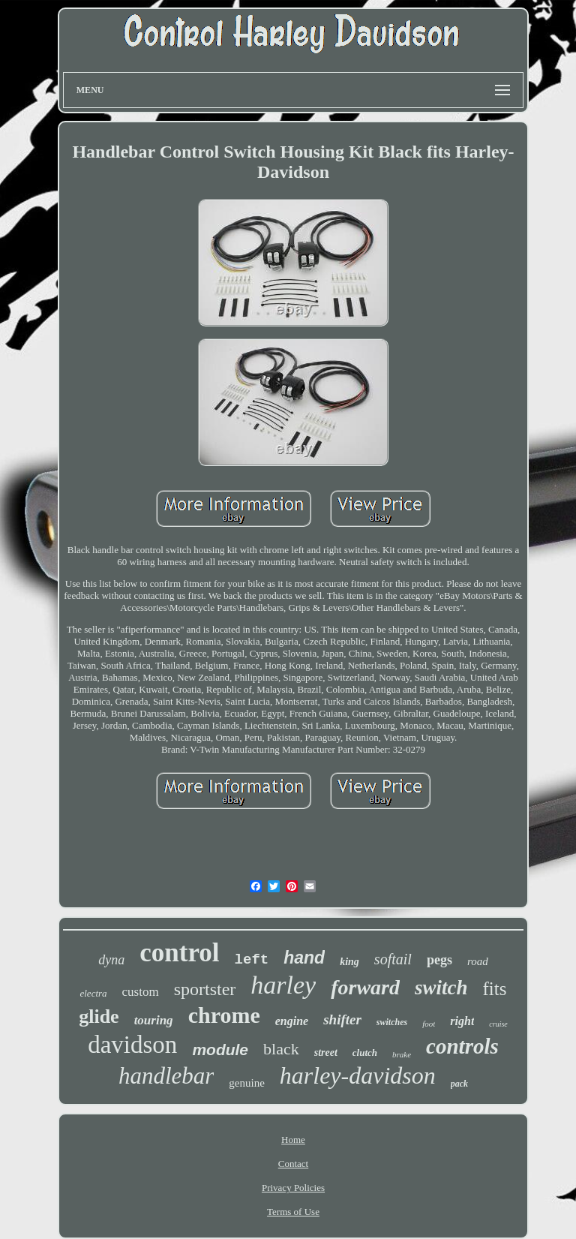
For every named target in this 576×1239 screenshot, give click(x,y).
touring (153, 1020)
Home (293, 1139)
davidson (132, 1044)
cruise (498, 1024)
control (179, 952)
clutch (364, 1052)
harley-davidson (358, 1075)
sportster (205, 989)
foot (428, 1023)
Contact (293, 1163)
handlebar (166, 1076)
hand (304, 957)
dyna (111, 959)
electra (93, 993)
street (326, 1052)
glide (98, 1016)
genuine (246, 1083)
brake (401, 1054)
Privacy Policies (293, 1187)
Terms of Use (293, 1211)
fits (495, 989)
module (220, 1049)
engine (291, 1021)
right (462, 1021)
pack (459, 1083)
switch (441, 987)
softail (393, 959)
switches (391, 1022)
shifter (342, 1019)
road (477, 961)
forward (365, 987)
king (349, 961)
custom (140, 992)
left (252, 960)
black (281, 1048)
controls (462, 1046)
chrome (224, 1015)
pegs (439, 959)
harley (283, 985)
